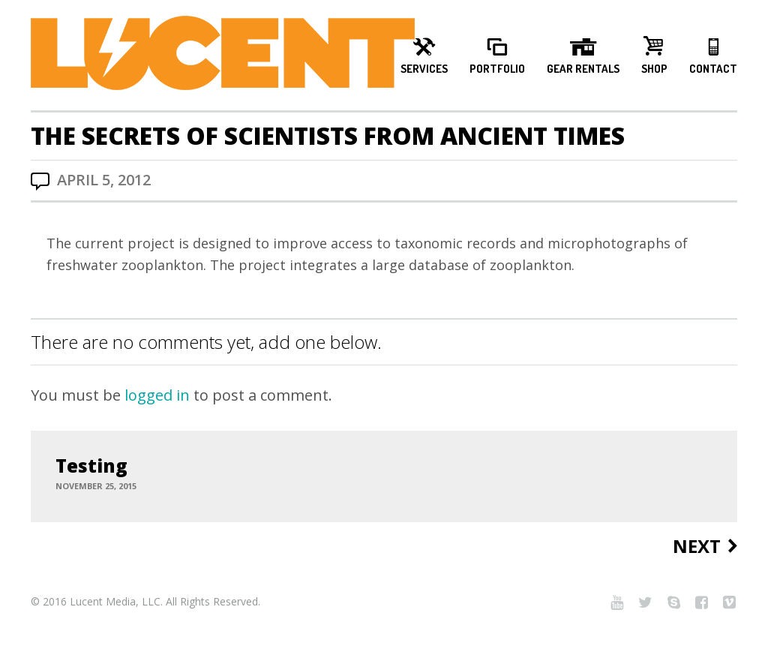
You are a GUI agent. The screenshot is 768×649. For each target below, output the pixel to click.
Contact (713, 69)
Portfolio (497, 69)
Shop (654, 69)
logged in (157, 395)
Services (424, 69)
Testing (92, 466)
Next (697, 546)
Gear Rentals (583, 69)
